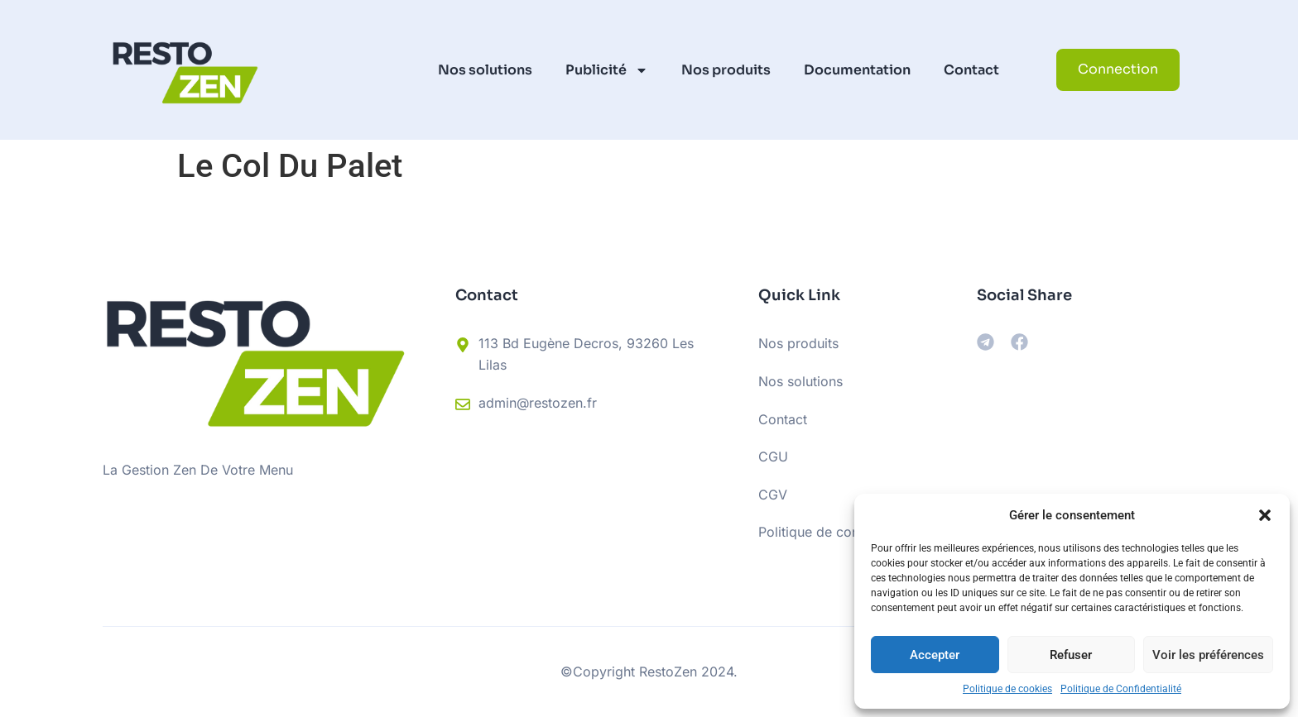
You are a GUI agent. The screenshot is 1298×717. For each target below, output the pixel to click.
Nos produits (726, 70)
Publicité (606, 70)
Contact (971, 70)
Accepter (934, 655)
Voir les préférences (1208, 655)
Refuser (1071, 655)
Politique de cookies (1007, 689)
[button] (1265, 515)
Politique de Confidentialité (1120, 689)
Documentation (857, 70)
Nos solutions (485, 70)
